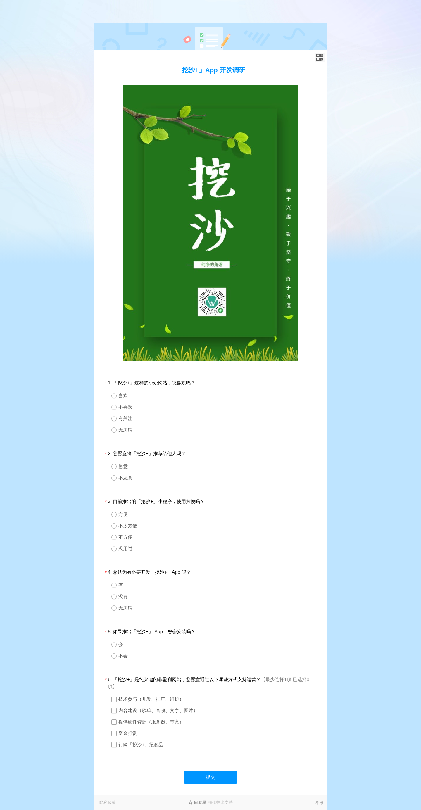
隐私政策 (107, 802)
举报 (319, 802)
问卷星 (200, 802)
